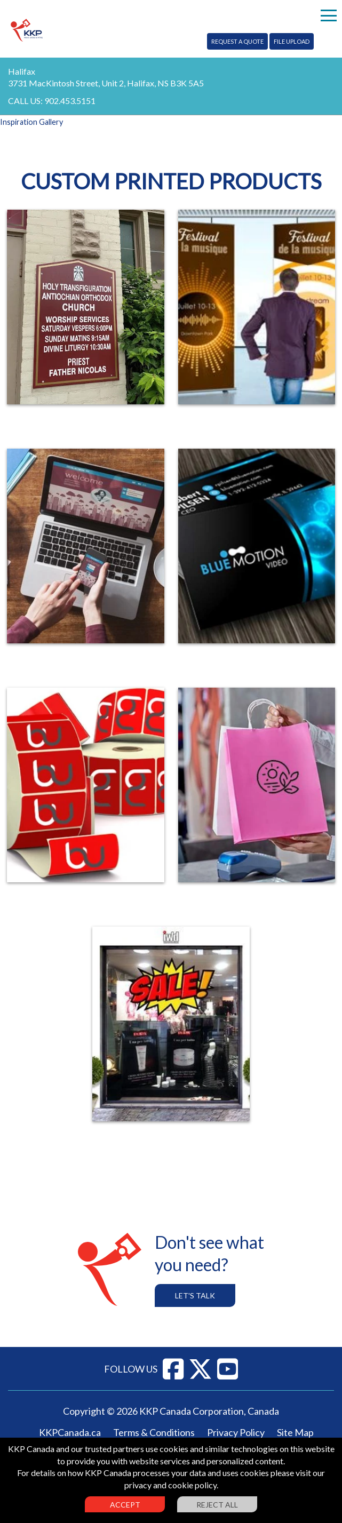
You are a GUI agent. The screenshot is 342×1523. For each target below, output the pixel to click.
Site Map (295, 1432)
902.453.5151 (70, 100)
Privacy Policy (236, 1432)
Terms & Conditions (154, 1432)
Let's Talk (195, 1295)
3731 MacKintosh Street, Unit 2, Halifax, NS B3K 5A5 (106, 83)
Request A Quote (237, 41)
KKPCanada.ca (70, 1432)
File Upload (291, 41)
